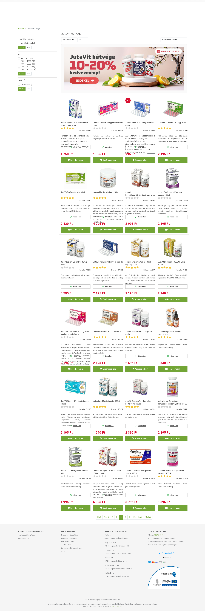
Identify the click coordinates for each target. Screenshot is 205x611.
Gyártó (21, 80)
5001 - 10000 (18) (28, 69)
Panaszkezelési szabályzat (71, 548)
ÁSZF (63, 551)
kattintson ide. (117, 606)
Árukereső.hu (167, 558)
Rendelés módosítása (69, 535)
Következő (137, 517)
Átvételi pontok (23, 538)
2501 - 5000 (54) (28, 67)
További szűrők (26, 39)
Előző (106, 517)
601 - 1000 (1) (27, 58)
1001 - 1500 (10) (28, 61)
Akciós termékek (28, 43)
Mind (28, 47)
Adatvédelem (66, 545)
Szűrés (21, 47)
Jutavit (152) (26, 84)
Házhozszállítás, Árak (26, 535)
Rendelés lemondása (69, 538)
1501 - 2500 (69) (28, 64)
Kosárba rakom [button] (75, 160)
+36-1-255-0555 (159, 535)
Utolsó (148, 517)
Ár (19, 54)
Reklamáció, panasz (68, 541)
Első (99, 517)
